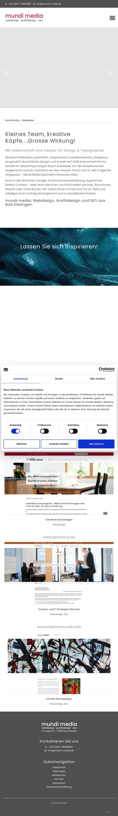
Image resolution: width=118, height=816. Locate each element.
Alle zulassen (96, 444)
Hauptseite (59, 767)
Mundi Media (12, 120)
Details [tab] (59, 378)
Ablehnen (21, 444)
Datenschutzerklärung (59, 786)
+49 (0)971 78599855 (20, 3)
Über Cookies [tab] (97, 378)
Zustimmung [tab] (21, 378)
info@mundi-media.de (48, 3)
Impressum (59, 783)
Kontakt (59, 779)
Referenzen (59, 775)
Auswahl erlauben (59, 444)
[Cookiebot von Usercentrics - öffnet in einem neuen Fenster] (101, 369)
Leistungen (59, 771)
